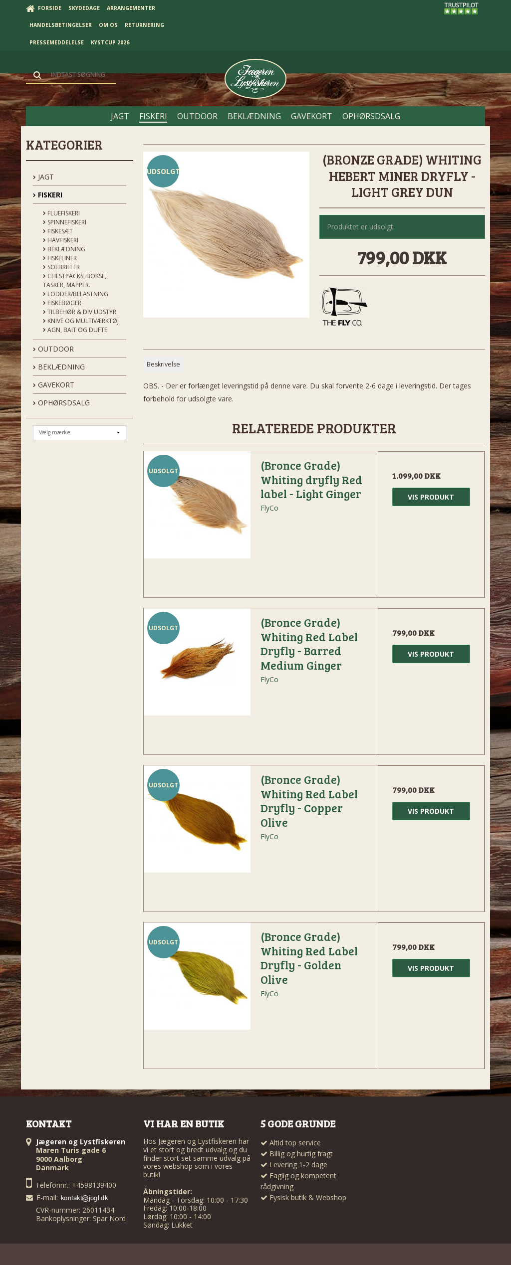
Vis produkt (431, 497)
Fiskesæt (58, 231)
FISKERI (47, 194)
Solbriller (61, 267)
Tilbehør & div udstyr (79, 312)
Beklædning (64, 249)
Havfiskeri (60, 240)
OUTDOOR (53, 349)
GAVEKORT (53, 384)
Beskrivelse (163, 364)
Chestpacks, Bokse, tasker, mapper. (74, 280)
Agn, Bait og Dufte (75, 330)
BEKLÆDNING (59, 366)
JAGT (43, 176)
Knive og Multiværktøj (81, 321)
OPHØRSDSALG (61, 402)
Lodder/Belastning (75, 294)
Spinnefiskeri (64, 222)
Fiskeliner (60, 258)
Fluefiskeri (61, 213)
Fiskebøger (62, 303)
